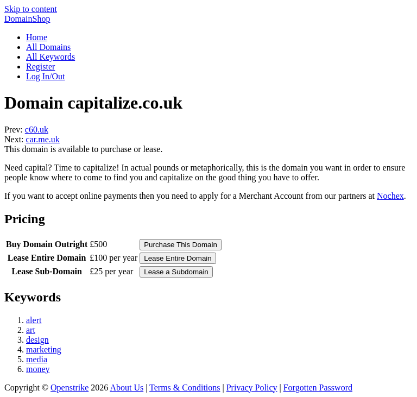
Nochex (390, 195)
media (36, 359)
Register (40, 66)
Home (36, 37)
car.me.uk (43, 139)
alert (33, 320)
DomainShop (27, 18)
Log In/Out (45, 76)
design (37, 339)
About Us (126, 387)
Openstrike (69, 387)
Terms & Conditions (184, 387)
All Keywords (50, 56)
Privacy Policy (251, 387)
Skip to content (30, 9)
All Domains (48, 47)
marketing (43, 349)
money (38, 369)
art (30, 330)
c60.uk (36, 129)
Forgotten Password (317, 387)
